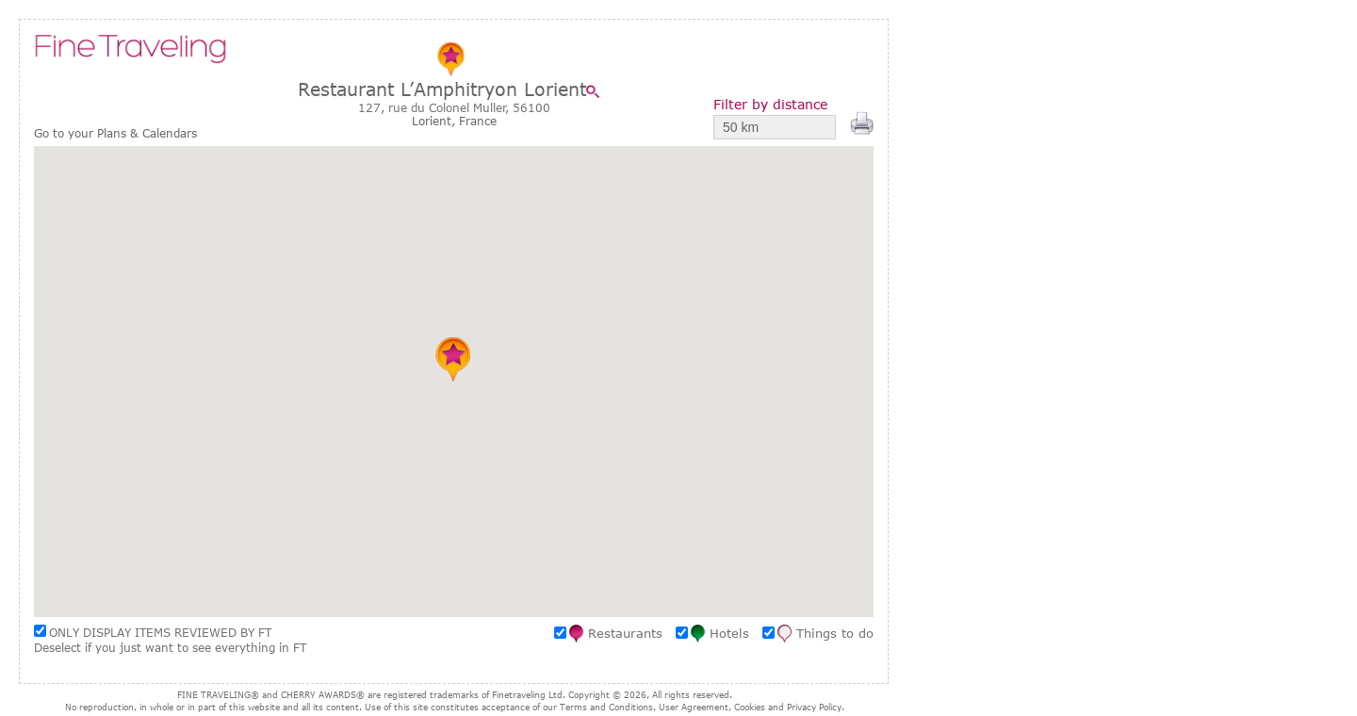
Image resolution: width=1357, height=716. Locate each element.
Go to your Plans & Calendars (115, 133)
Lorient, (435, 120)
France (478, 120)
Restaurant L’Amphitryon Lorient (442, 89)
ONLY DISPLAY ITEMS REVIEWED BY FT (160, 632)
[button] (453, 359)
